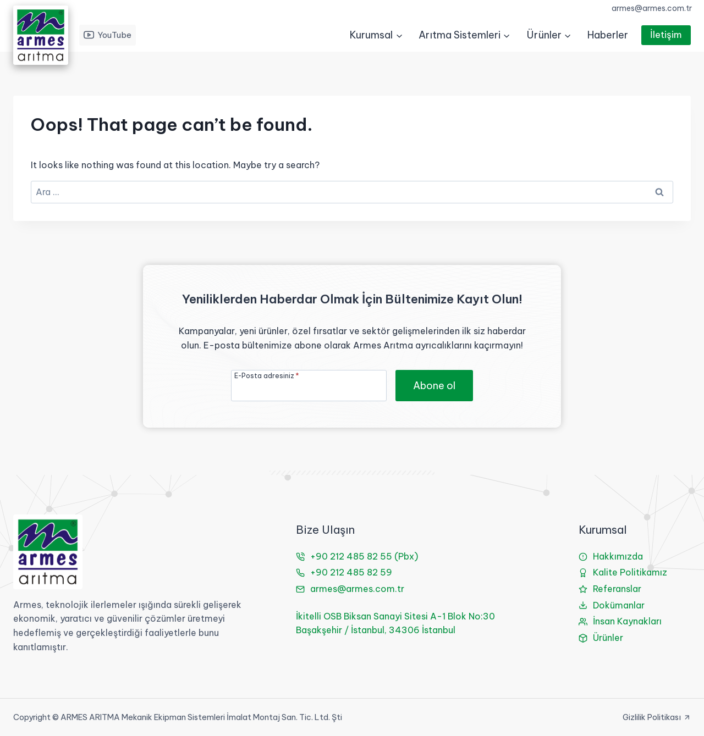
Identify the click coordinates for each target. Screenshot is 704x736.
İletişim (666, 35)
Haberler (607, 35)
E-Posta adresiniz (266, 375)
